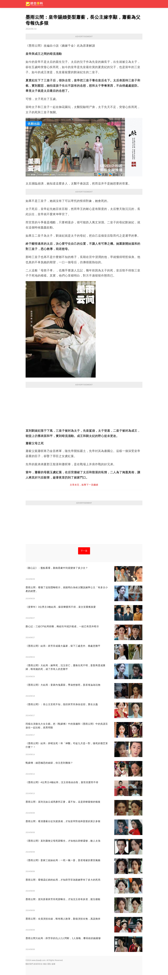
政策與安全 (38, 964)
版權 (53, 964)
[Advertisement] (84, 406)
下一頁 (84, 551)
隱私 (49, 964)
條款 (45, 964)
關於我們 (29, 964)
